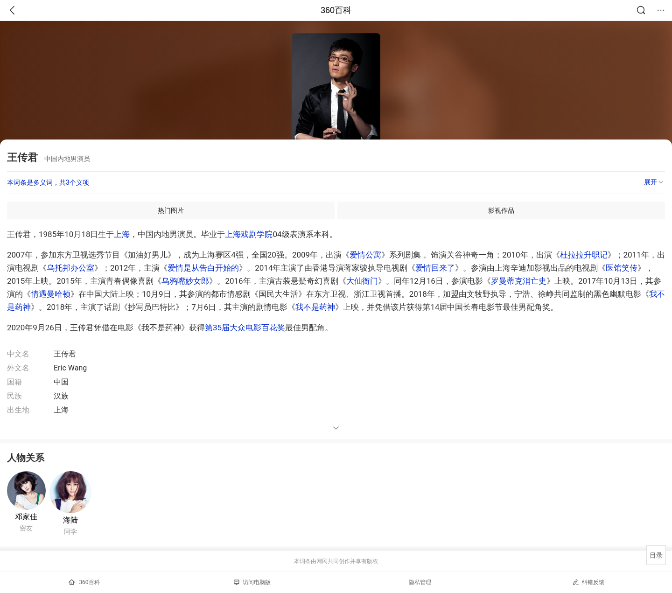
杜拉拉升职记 (584, 254)
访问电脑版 (252, 582)
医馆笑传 (621, 267)
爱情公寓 (365, 254)
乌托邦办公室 (70, 267)
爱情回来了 (435, 267)
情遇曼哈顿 (50, 294)
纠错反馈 (588, 582)
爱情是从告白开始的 (203, 267)
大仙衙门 (362, 281)
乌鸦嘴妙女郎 (185, 281)
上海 (122, 234)
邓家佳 (26, 516)
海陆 (70, 520)
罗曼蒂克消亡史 (518, 281)
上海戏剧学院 (249, 234)
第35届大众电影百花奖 (245, 327)
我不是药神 (315, 307)
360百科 (336, 10)
